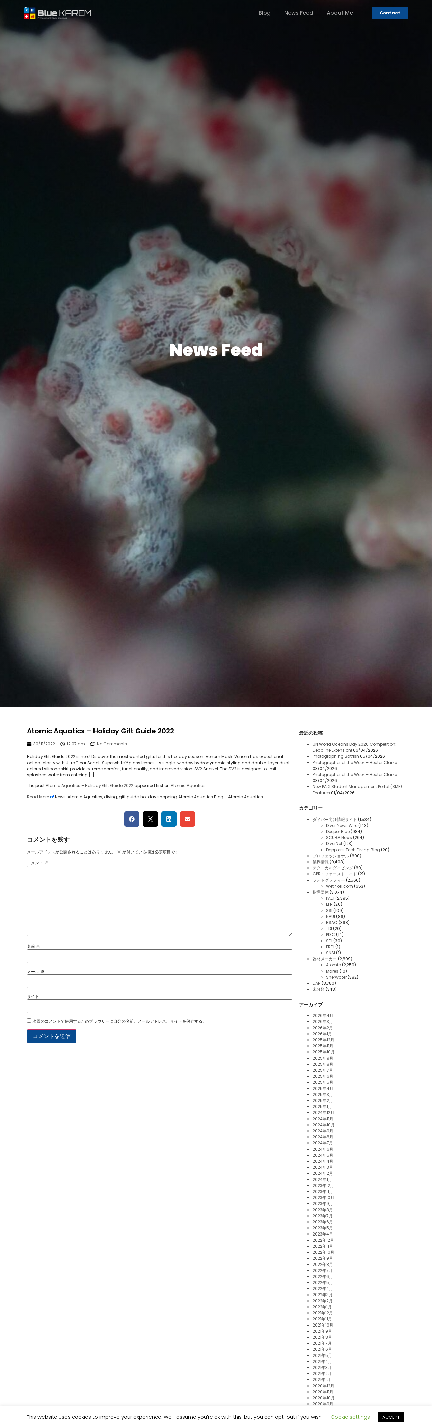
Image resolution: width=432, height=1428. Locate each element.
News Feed (298, 13)
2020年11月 (323, 1392)
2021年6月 (322, 1349)
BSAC (332, 922)
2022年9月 (323, 1258)
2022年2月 (323, 1301)
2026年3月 (323, 1021)
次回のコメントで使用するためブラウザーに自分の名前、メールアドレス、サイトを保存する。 (119, 1021)
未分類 (319, 989)
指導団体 (321, 892)
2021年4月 (322, 1361)
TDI (329, 928)
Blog (265, 13)
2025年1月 (322, 1106)
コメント (37, 863)
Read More (38, 797)
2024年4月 (323, 1161)
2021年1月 (322, 1379)
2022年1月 (322, 1307)
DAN (317, 983)
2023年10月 (323, 1197)
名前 (33, 946)
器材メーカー (325, 959)
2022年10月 (323, 1252)
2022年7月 (323, 1270)
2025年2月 (323, 1100)
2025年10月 (324, 1052)
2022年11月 (323, 1246)
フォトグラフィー (329, 880)
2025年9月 (323, 1058)
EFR (329, 904)
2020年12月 (323, 1386)
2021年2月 (322, 1373)
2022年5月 (323, 1282)
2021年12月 (323, 1313)
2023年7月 (323, 1216)
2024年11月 (323, 1119)
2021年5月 (322, 1355)
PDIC (330, 935)
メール (35, 972)
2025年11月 (323, 1046)
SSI (329, 910)
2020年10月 (324, 1398)
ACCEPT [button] (391, 1417)
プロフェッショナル (331, 856)
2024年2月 (323, 1173)
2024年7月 (323, 1143)
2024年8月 (323, 1137)
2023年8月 (323, 1210)
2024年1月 (322, 1179)
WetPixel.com (339, 886)
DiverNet (334, 843)
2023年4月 (323, 1234)
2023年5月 (323, 1228)
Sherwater (336, 977)
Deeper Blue (338, 831)
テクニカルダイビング (333, 868)
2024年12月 (323, 1112)
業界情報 (321, 862)
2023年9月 (323, 1204)
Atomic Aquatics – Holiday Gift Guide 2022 (89, 786)
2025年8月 (323, 1064)
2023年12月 (323, 1185)
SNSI (330, 953)
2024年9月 (323, 1131)
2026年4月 (323, 1015)
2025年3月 (323, 1094)
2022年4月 (323, 1288)
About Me (340, 13)
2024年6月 (323, 1149)
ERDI (330, 947)
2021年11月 (322, 1319)
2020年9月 (323, 1404)
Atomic (333, 965)
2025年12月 (323, 1040)
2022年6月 (323, 1276)
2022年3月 (323, 1295)
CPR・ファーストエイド (335, 874)
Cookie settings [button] (350, 1416)
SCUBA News (339, 837)
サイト (33, 996)
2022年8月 (323, 1264)
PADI (330, 898)
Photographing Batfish (336, 756)
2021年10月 (323, 1325)
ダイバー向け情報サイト (335, 819)
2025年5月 (323, 1082)
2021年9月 (322, 1331)
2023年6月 (323, 1222)
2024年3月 (323, 1167)
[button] (131, 819)
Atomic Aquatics (188, 786)
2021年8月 (322, 1337)
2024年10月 (324, 1125)
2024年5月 (323, 1155)
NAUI (330, 916)
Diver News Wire (341, 825)
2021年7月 (322, 1343)
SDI (329, 941)
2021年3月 (322, 1367)
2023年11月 (323, 1191)
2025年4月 (323, 1088)
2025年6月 (323, 1076)
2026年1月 (322, 1034)
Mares (332, 971)
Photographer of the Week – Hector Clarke (355, 762)
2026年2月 (323, 1028)
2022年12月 (323, 1240)
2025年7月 (323, 1070)
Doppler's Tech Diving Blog (353, 850)
